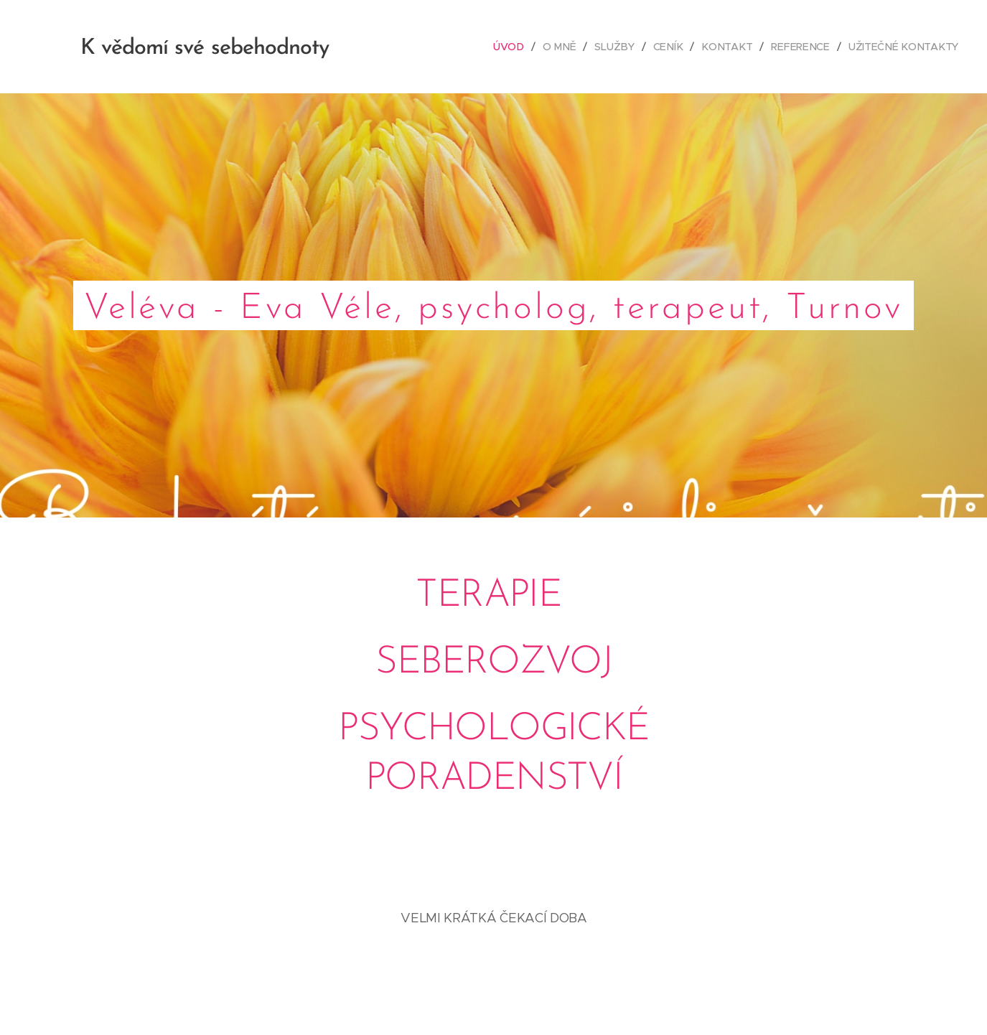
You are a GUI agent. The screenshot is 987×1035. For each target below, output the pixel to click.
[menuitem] (519, 47)
